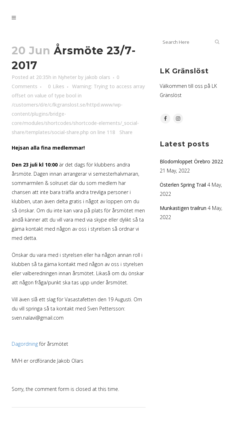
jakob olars (97, 77)
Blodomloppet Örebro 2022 (191, 161)
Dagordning (25, 343)
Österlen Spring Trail (183, 184)
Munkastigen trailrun (183, 208)
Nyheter (67, 77)
